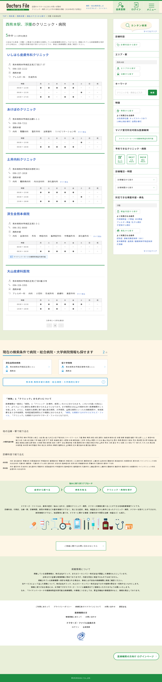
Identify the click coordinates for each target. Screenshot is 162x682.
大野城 (65, 440)
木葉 (74, 443)
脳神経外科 (68, 466)
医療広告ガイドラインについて (88, 606)
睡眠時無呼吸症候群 (143, 241)
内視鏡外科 (133, 466)
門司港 (30, 437)
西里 (88, 443)
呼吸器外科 (59, 466)
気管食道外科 (50, 466)
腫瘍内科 (111, 461)
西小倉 (45, 437)
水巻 (96, 437)
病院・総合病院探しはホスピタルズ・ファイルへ (96, 6)
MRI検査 (138, 219)
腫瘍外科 (111, 466)
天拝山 (88, 440)
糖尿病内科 (88, 461)
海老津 (106, 437)
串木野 (25, 445)
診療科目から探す (127, 44)
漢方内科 (136, 461)
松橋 (122, 443)
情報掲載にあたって (74, 617)
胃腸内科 (26, 461)
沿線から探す (125, 74)
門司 (21, 437)
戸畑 (59, 437)
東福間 (127, 437)
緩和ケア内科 (109, 463)
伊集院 (55, 445)
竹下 (47, 440)
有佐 (130, 443)
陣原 (88, 437)
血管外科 (13, 469)
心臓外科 (103, 466)
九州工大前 (52, 437)
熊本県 (12, 16)
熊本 (106, 443)
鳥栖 (119, 440)
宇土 (118, 443)
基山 (104, 440)
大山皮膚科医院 (18, 271)
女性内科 (58, 463)
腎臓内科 (62, 461)
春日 (61, 440)
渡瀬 (27, 443)
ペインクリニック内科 (148, 461)
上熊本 (101, 443)
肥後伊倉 (69, 443)
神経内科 (69, 461)
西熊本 (94, 445)
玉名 (63, 443)
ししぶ (144, 437)
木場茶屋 (19, 445)
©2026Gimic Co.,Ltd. (81, 678)
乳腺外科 (85, 466)
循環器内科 (54, 461)
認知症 (120, 238)
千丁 (134, 443)
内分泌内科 (14, 463)
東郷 (122, 437)
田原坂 (79, 443)
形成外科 (24, 466)
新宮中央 (151, 437)
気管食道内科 (35, 461)
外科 (11, 466)
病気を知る (81, 489)
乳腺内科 (99, 463)
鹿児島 (88, 445)
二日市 (82, 440)
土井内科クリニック (21, 159)
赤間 (118, 437)
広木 (74, 445)
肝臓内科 (92, 463)
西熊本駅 (20, 16)
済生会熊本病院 (18, 214)
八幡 (80, 437)
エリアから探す (126, 68)
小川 (126, 443)
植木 (84, 443)
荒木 (134, 440)
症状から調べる (42, 489)
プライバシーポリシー (63, 606)
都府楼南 (76, 440)
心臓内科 (96, 461)
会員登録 (86, 627)
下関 (17, 437)
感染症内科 (119, 461)
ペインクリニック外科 (146, 466)
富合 (114, 443)
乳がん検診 (136, 222)
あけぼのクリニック (21, 109)
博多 (25, 437)
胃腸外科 (40, 466)
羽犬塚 (144, 440)
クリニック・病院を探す (119, 489)
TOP (5, 16)
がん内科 (43, 463)
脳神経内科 (66, 463)
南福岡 (56, 440)
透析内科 (50, 463)
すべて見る (82, 132)
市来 (39, 445)
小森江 (35, 437)
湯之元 (44, 445)
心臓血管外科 (95, 466)
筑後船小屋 (152, 440)
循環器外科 (77, 466)
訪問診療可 (137, 121)
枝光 (63, 437)
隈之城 (152, 443)
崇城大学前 (94, 443)
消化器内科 (18, 461)
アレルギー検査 (123, 222)
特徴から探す (125, 110)
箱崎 (39, 440)
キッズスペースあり (138, 118)
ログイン (75, 627)
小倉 (40, 437)
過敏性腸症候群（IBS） (134, 238)
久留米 (129, 440)
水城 (70, 440)
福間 (132, 437)
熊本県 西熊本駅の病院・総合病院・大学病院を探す (53, 382)
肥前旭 (124, 440)
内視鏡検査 (122, 219)
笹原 (51, 440)
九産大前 (26, 440)
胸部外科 (118, 466)
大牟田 (39, 443)
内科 (11, 461)
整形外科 (17, 466)
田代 (115, 440)
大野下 (58, 443)
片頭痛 (120, 244)
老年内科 (74, 463)
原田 (93, 440)
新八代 (138, 443)
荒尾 (44, 443)
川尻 (110, 443)
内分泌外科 (21, 469)
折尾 (92, 437)
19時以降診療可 (124, 121)
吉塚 (43, 440)
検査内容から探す (127, 211)
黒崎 (84, 437)
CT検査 (131, 219)
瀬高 (17, 443)
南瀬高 (22, 443)
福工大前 (19, 440)
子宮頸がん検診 (123, 225)
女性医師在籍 (122, 118)
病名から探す (125, 230)
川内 (147, 443)
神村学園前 (33, 445)
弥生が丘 (110, 440)
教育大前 (113, 437)
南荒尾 (49, 443)
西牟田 (139, 440)
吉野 (31, 443)
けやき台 (98, 440)
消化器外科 (32, 466)
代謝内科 (22, 463)
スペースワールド (71, 437)
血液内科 (103, 461)
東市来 (49, 445)
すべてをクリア (150, 31)
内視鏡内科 (128, 461)
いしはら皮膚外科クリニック (28, 55)
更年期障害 (122, 241)
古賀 (140, 437)
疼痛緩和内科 (83, 463)
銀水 (34, 443)
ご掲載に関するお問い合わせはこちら (81, 546)
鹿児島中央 (81, 445)
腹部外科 (125, 466)
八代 (143, 443)
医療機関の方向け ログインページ (135, 656)
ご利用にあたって (43, 606)
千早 (36, 440)
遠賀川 (100, 437)
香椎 (32, 440)
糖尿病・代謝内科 (33, 463)
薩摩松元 (61, 445)
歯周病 (131, 241)
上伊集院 (69, 445)
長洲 (54, 443)
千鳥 (136, 437)
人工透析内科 (78, 461)
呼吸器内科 (45, 461)
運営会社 (122, 606)
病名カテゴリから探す (36, 16)
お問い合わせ (110, 606)
